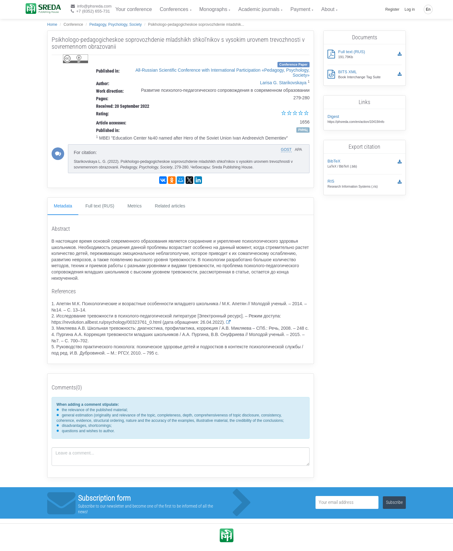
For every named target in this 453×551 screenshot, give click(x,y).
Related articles (170, 205)
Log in (410, 9)
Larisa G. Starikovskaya (283, 82)
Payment (300, 9)
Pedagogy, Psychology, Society (115, 24)
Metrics (134, 205)
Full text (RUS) (99, 205)
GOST (286, 149)
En (428, 9)
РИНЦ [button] (303, 130)
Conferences (174, 9)
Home (52, 24)
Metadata (63, 205)
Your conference (133, 9)
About (327, 9)
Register (392, 9)
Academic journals (258, 9)
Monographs (213, 9)
